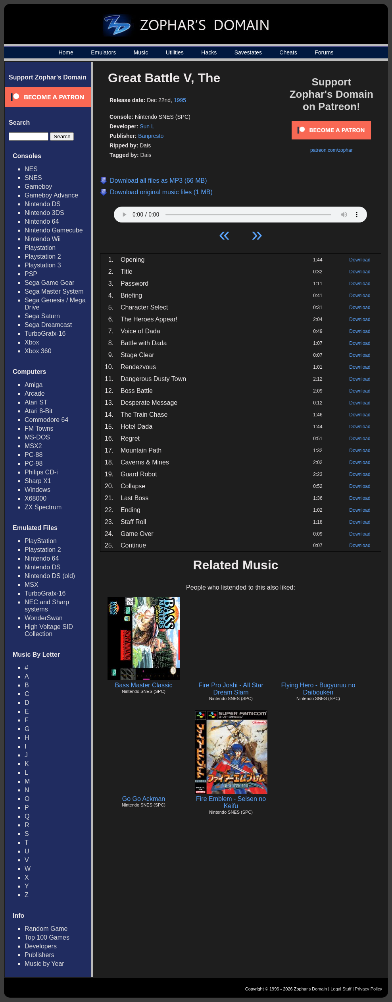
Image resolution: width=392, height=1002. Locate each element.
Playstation (40, 247)
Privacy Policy (368, 989)
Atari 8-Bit (38, 411)
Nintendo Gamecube (54, 230)
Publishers (39, 955)
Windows (37, 489)
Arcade (35, 393)
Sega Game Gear (49, 282)
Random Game (46, 928)
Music (141, 52)
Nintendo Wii (43, 239)
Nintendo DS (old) (50, 576)
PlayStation (41, 541)
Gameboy (38, 186)
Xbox (32, 342)
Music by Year (44, 963)
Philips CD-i (41, 472)
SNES (33, 177)
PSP (31, 274)
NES (31, 169)
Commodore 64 (46, 419)
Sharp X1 (38, 481)
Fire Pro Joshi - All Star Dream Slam (230, 689)
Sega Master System (54, 291)
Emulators (103, 52)
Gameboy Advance (51, 195)
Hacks (209, 52)
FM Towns (39, 428)
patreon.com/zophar (331, 150)
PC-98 (33, 463)
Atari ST (36, 402)
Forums (324, 52)
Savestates (248, 52)
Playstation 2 (43, 256)
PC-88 (33, 454)
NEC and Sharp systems (47, 606)
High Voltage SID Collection (49, 630)
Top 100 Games (47, 937)
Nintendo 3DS (44, 212)
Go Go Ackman (143, 798)
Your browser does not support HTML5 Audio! (240, 212)
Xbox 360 (38, 351)
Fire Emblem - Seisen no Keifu (231, 802)
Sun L (147, 126)
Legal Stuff (341, 989)
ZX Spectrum (43, 507)
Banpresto (150, 136)
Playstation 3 (43, 265)
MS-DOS (37, 437)
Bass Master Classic (144, 685)
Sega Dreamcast (48, 324)
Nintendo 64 (42, 221)
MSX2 (33, 446)
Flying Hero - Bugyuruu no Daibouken (318, 689)
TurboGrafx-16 (45, 333)
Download (359, 260)
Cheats (288, 52)
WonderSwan (44, 618)
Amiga (33, 384)
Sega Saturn (42, 316)
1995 (180, 100)
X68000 (35, 498)
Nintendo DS (43, 204)
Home (65, 52)
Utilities (175, 52)
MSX (31, 584)
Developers (41, 946)
